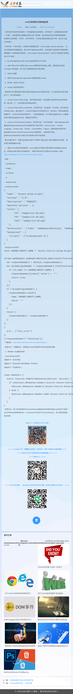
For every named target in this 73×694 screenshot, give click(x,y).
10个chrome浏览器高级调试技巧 (20, 582)
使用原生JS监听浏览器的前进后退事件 (20, 635)
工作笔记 (33, 27)
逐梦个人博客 (31, 691)
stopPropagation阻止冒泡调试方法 (19, 608)
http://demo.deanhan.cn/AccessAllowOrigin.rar (30, 342)
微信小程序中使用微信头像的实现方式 (53, 635)
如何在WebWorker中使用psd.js (19, 661)
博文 (27, 27)
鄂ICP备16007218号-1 (49, 691)
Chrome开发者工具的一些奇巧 (53, 556)
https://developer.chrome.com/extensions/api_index (23, 154)
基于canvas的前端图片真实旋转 (53, 582)
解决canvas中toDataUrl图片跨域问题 (53, 608)
